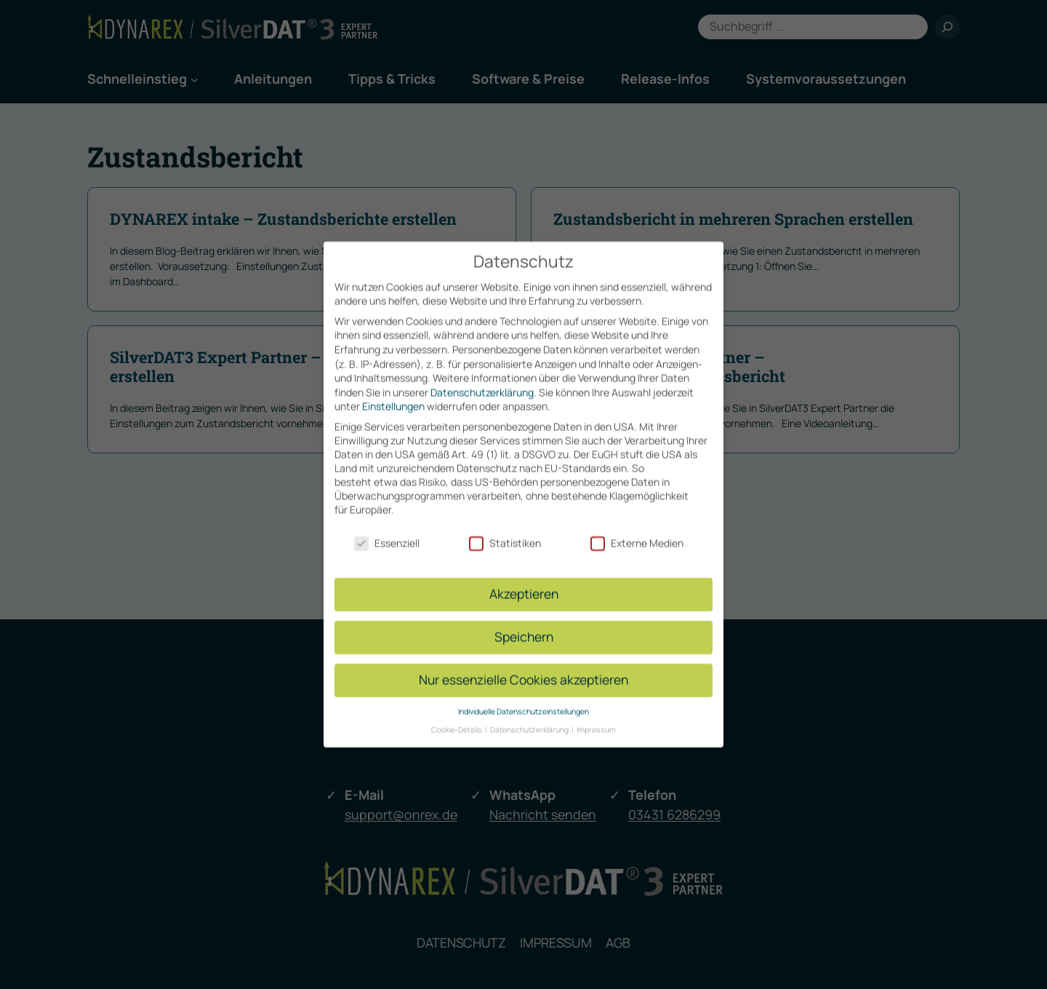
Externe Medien (636, 531)
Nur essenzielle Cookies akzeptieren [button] (523, 667)
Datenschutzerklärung (482, 380)
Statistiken (505, 531)
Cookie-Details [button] (457, 717)
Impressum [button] (596, 717)
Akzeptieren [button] (523, 581)
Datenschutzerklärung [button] (530, 717)
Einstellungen (393, 394)
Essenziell (387, 531)
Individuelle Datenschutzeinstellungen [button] (523, 699)
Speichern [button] (523, 624)
